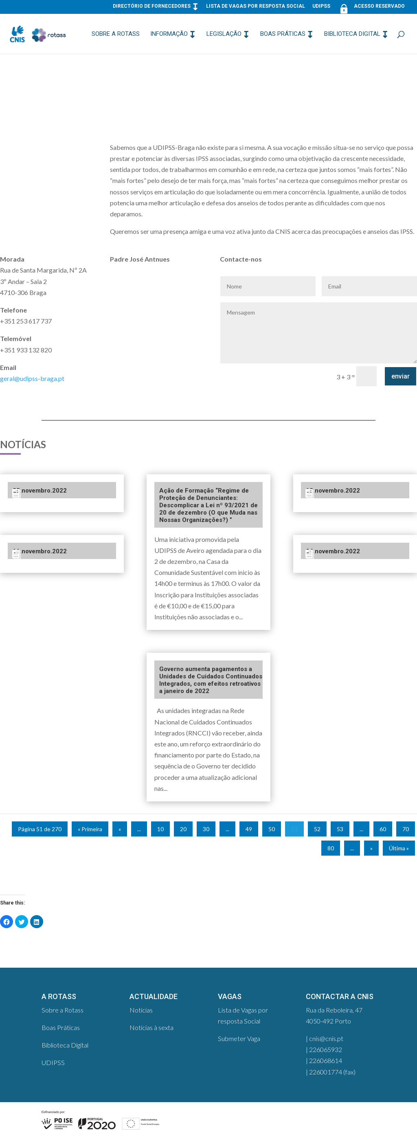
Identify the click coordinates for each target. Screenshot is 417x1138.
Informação (169, 34)
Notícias (141, 1010)
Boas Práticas (282, 34)
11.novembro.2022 (40, 551)
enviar (400, 376)
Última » (399, 848)
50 (271, 828)
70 (405, 828)
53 (340, 828)
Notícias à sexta (151, 1027)
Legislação (223, 34)
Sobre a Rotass (116, 34)
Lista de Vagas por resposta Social (255, 6)
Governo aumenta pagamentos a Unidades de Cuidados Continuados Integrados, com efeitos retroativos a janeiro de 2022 (210, 680)
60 (383, 828)
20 (183, 828)
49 (249, 828)
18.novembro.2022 (333, 490)
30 (206, 828)
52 (317, 828)
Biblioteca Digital (352, 34)
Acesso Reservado (371, 8)
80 (330, 848)
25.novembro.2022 (40, 490)
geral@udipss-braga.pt (32, 378)
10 (160, 828)
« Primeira (90, 828)
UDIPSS (321, 6)
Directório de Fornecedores (152, 6)
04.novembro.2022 (333, 551)
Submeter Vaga (239, 1038)
